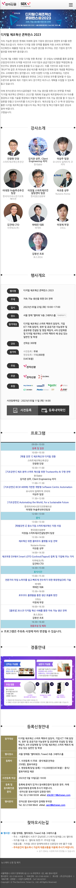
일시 (13, 308)
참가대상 (13, 324)
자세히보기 (61, 315)
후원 (13, 386)
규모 (13, 344)
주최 (13, 366)
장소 (13, 316)
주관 (13, 376)
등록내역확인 (53, 410)
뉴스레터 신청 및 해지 (10, 863)
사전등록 (22, 410)
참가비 (13, 352)
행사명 (13, 291)
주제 (13, 299)
